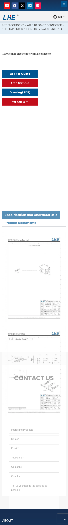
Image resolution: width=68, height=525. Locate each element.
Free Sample (20, 83)
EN (61, 16)
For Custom (20, 102)
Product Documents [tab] (20, 333)
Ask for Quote (20, 74)
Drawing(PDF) (20, 92)
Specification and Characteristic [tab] (31, 325)
